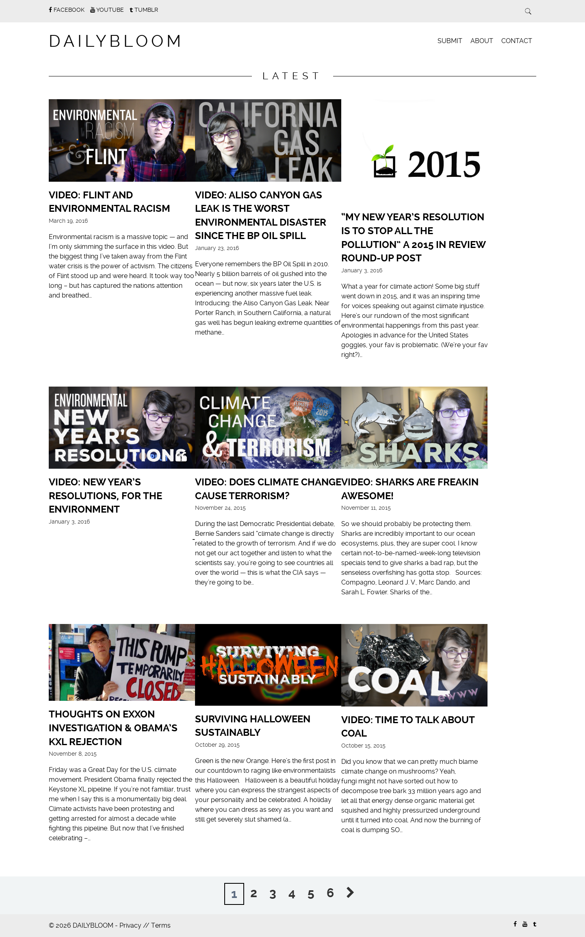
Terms (161, 925)
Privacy (130, 925)
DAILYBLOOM (116, 41)
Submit (450, 41)
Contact (516, 41)
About (481, 41)
